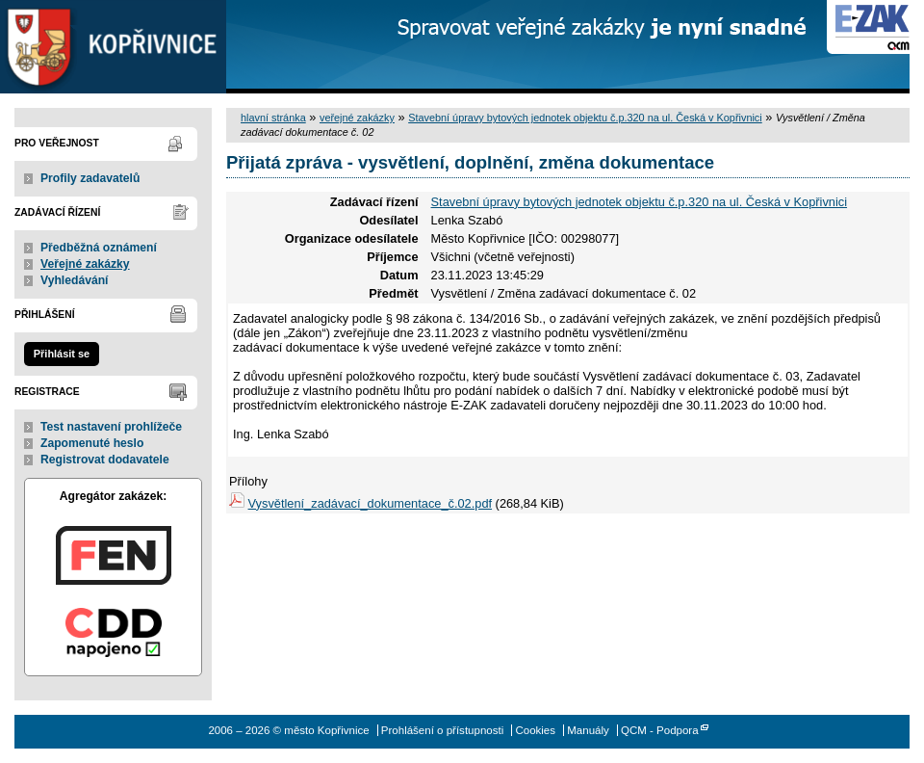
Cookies (535, 730)
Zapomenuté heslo (91, 443)
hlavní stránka (273, 117)
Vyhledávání (74, 280)
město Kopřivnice (113, 46)
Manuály (588, 730)
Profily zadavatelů (90, 178)
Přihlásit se (62, 353)
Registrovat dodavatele (104, 459)
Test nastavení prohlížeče (111, 427)
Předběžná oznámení (98, 247)
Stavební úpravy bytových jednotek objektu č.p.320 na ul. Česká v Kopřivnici (585, 117)
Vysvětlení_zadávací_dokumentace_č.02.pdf (370, 503)
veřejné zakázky (357, 117)
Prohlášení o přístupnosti (442, 730)
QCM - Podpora (660, 730)
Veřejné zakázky (85, 264)
